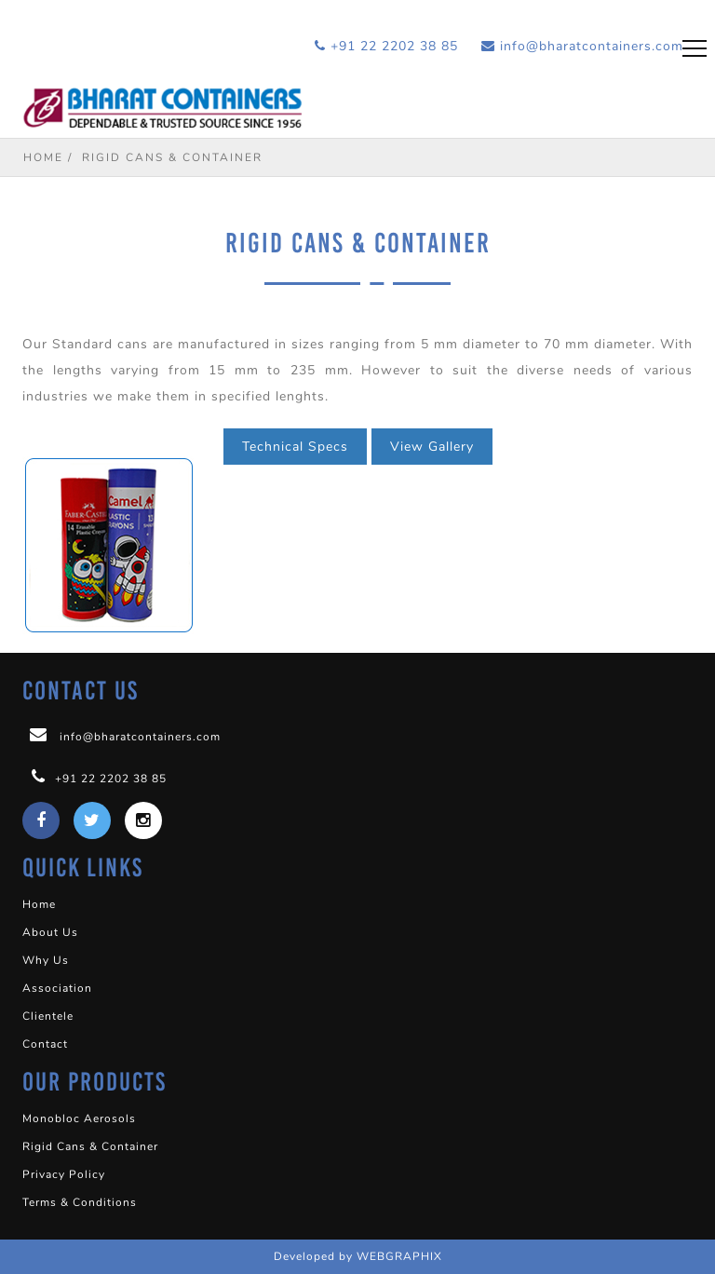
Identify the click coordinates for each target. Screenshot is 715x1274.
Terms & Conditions (79, 1202)
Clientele (48, 1016)
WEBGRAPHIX (399, 1256)
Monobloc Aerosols (79, 1118)
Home (43, 157)
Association (57, 988)
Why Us (45, 960)
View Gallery (432, 446)
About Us (50, 932)
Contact (45, 1044)
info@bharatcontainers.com (582, 46)
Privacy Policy (63, 1174)
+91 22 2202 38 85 (386, 46)
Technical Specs (295, 446)
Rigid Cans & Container (90, 1146)
